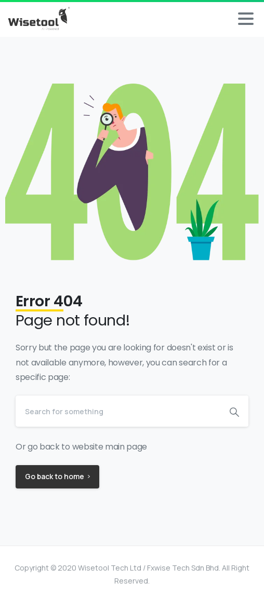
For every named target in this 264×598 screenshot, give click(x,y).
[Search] (118, 411)
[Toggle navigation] (245, 19)
